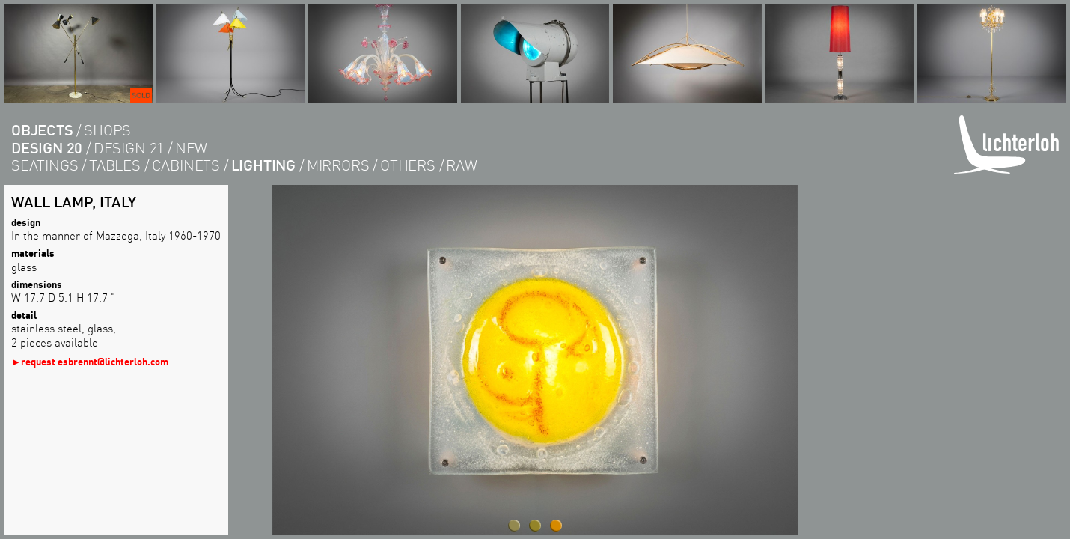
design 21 (129, 147)
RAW (461, 165)
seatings (44, 165)
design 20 (46, 147)
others (407, 165)
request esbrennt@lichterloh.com (94, 361)
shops (107, 130)
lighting (263, 165)
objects (42, 130)
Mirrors (338, 165)
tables (115, 165)
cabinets (186, 165)
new (191, 147)
